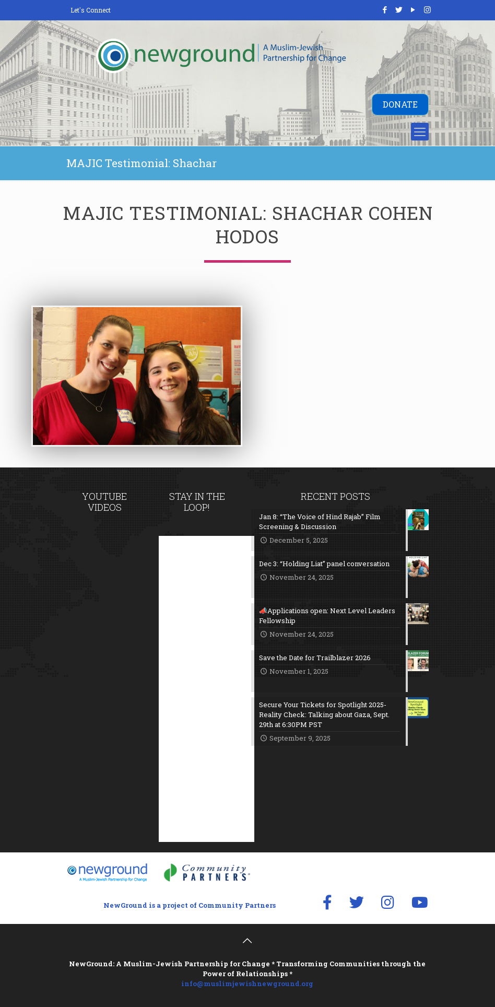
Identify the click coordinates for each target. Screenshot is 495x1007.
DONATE (400, 104)
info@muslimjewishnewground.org (247, 983)
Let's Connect (90, 10)
